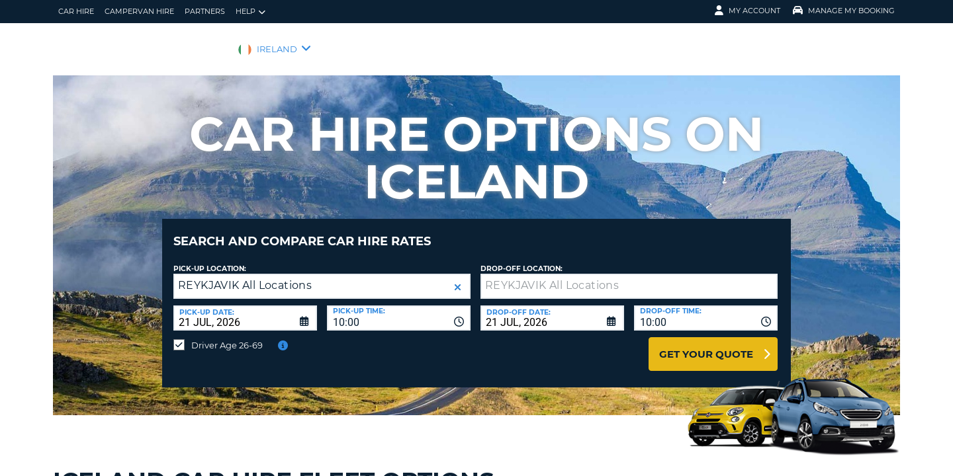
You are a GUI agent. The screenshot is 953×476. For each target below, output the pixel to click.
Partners (205, 11)
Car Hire (76, 11)
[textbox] (629, 276)
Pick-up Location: (209, 259)
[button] (457, 277)
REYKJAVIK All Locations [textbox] (245, 275)
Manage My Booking (844, 10)
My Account (747, 10)
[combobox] (398, 308)
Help (250, 11)
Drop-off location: (521, 259)
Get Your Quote (706, 344)
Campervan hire (139, 11)
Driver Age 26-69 (227, 335)
